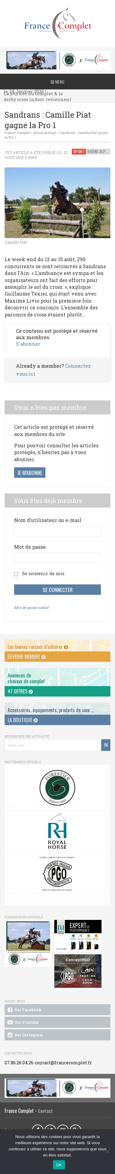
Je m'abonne (29, 473)
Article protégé (44, 132)
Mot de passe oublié (31, 607)
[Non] (107, 1151)
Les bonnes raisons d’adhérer (38, 646)
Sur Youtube (22, 1022)
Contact (45, 1111)
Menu (57, 81)
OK (59, 1165)
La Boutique (23, 720)
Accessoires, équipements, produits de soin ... (51, 710)
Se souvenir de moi (43, 573)
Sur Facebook (23, 1010)
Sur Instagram (24, 1035)
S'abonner (28, 343)
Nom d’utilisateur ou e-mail (47, 520)
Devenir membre (27, 656)
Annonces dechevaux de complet (26, 678)
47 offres (20, 691)
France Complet (17, 132)
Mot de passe (30, 547)
